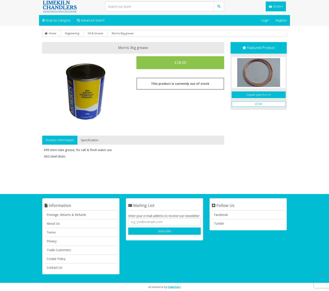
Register (281, 20)
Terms (51, 232)
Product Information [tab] (60, 140)
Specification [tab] (89, 140)
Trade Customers (59, 250)
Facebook (221, 215)
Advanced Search (91, 20)
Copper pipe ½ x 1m (258, 95)
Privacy (52, 241)
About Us (53, 223)
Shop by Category (56, 20)
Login (265, 20)
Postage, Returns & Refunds (66, 215)
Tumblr (219, 223)
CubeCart (174, 287)
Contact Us (54, 267)
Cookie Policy (56, 259)
